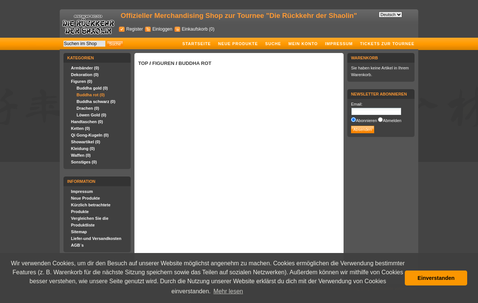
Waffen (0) (81, 155)
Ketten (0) (80, 128)
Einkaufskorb (195, 29)
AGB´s (77, 245)
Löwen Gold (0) (91, 115)
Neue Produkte (238, 43)
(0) (211, 29)
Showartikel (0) (85, 142)
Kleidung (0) (83, 148)
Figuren (163, 63)
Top (143, 63)
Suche (273, 43)
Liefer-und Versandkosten (96, 238)
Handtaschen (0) (87, 121)
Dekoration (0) (85, 74)
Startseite (196, 43)
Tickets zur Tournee (387, 43)
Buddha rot (195, 63)
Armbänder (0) (85, 68)
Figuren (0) (81, 81)
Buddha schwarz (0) (96, 101)
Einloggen (162, 29)
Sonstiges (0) (84, 162)
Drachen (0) (88, 108)
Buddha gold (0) (92, 88)
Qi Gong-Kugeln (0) (90, 135)
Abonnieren (366, 120)
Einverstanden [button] (436, 278)
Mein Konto (303, 43)
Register (134, 29)
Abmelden (392, 120)
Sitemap (79, 231)
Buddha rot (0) (91, 95)
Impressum (339, 43)
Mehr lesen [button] (228, 291)
